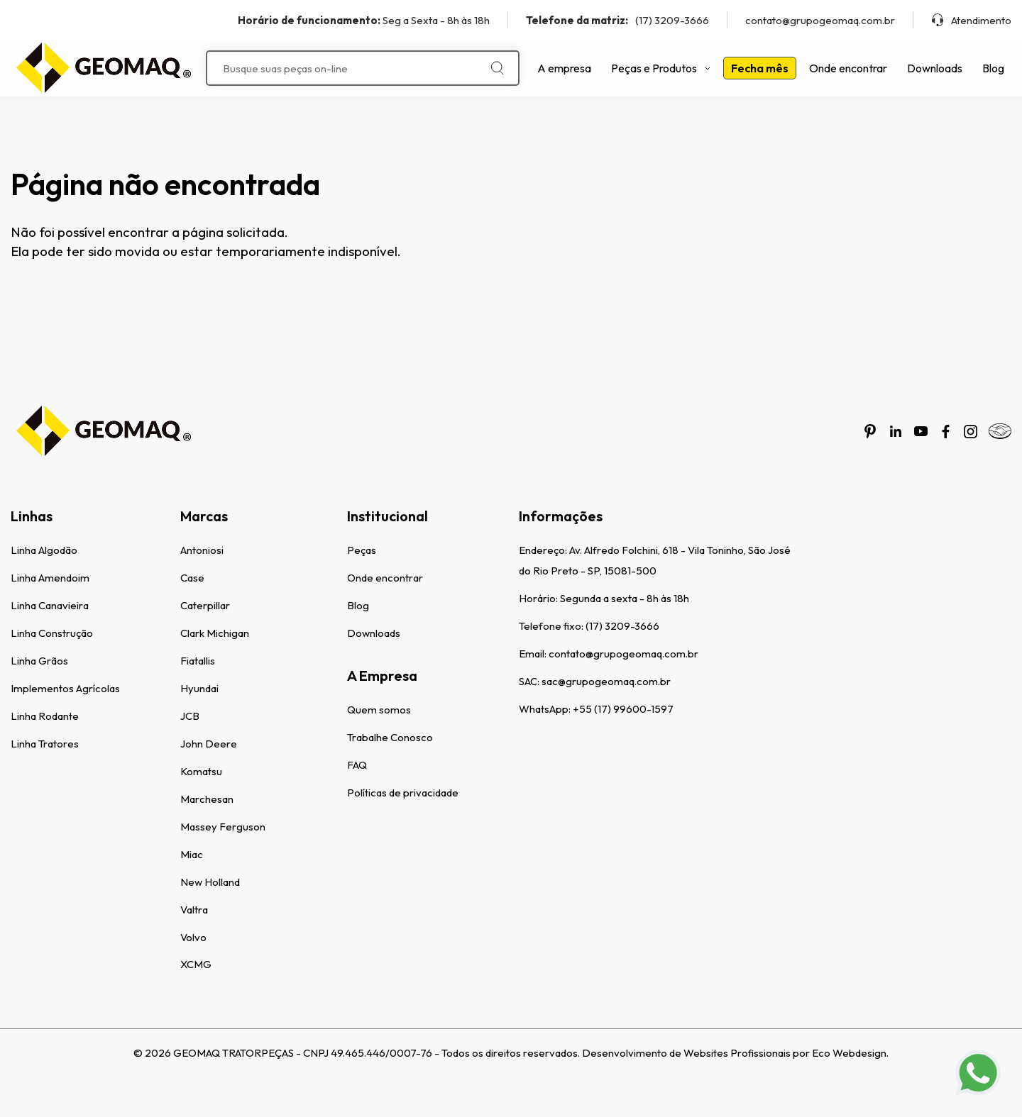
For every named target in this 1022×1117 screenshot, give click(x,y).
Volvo (193, 937)
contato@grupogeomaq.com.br (820, 20)
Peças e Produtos (660, 68)
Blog (993, 68)
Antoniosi (202, 550)
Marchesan (206, 799)
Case (192, 577)
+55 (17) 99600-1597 (623, 709)
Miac (191, 854)
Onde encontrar (848, 68)
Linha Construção (52, 633)
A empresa (564, 68)
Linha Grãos (39, 660)
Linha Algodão (44, 550)
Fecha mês (760, 68)
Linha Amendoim (50, 577)
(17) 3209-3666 (617, 20)
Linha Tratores (45, 743)
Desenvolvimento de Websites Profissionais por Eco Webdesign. (735, 1053)
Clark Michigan (214, 633)
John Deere (208, 743)
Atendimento (971, 20)
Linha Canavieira (50, 605)
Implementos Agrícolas (65, 688)
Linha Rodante (45, 716)
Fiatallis (197, 660)
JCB (189, 716)
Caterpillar (205, 605)
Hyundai (199, 688)
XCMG (195, 964)
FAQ (357, 765)
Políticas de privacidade (402, 792)
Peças (361, 550)
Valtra (194, 909)
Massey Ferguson (222, 826)
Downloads (934, 68)
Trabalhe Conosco (390, 737)
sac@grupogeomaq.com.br (606, 681)
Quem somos (379, 709)
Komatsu (201, 771)
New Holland (210, 882)
